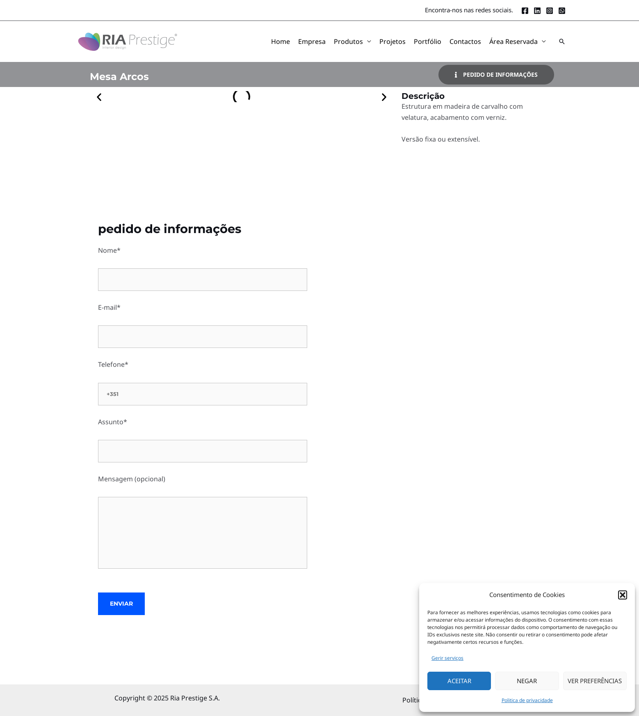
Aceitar (459, 681)
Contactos (465, 41)
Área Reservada (513, 41)
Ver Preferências (595, 681)
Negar (527, 681)
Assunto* (202, 439)
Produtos (348, 41)
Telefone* (202, 382)
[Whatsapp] (562, 10)
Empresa (312, 41)
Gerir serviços (447, 657)
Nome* (202, 268)
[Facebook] (525, 10)
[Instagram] (549, 10)
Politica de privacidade (527, 700)
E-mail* (202, 325)
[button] (622, 595)
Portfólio (427, 41)
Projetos (392, 41)
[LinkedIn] (537, 10)
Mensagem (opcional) (202, 523)
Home (280, 41)
